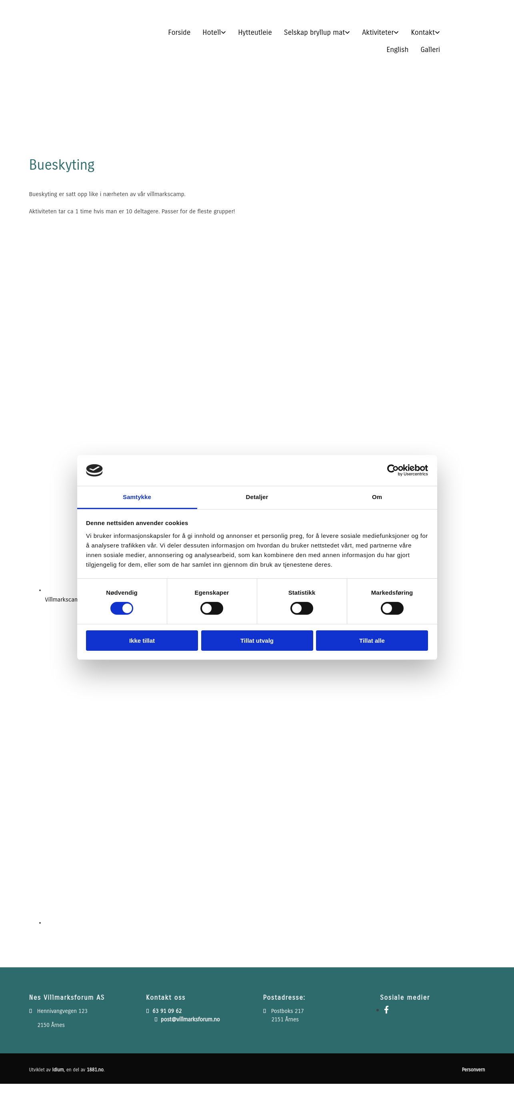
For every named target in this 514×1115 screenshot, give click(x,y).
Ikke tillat (142, 640)
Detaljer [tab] (257, 496)
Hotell (211, 32)
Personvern (473, 1070)
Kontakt (423, 32)
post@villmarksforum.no (190, 1019)
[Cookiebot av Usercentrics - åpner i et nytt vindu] (393, 470)
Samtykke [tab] (137, 496)
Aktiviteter (378, 32)
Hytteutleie (255, 32)
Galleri (430, 49)
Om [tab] (377, 496)
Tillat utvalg (257, 640)
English (397, 49)
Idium (58, 1070)
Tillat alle (372, 640)
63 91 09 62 (167, 1011)
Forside (179, 32)
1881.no (95, 1070)
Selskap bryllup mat (314, 32)
